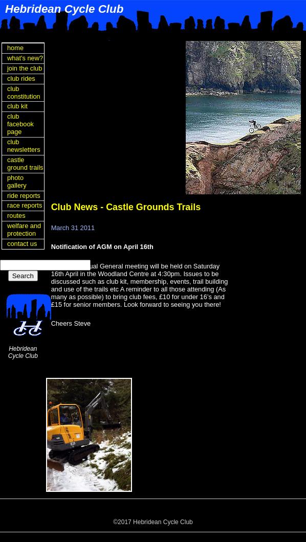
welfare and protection (24, 229)
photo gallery (17, 181)
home (15, 48)
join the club (24, 68)
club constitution (23, 92)
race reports (24, 205)
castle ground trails (25, 163)
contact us (22, 243)
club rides (21, 78)
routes (16, 215)
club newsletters (23, 145)
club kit (17, 106)
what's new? (25, 58)
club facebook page (20, 124)
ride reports (23, 195)
